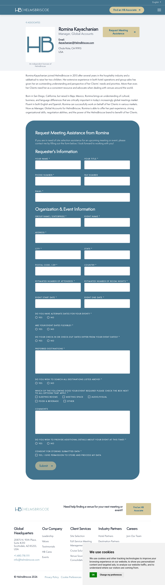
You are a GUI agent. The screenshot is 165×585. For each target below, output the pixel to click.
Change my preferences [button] (111, 575)
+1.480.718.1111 (22, 556)
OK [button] (93, 575)
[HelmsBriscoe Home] (32, 10)
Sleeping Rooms (48, 397)
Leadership (47, 537)
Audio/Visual (99, 397)
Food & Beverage (49, 401)
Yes (41, 318)
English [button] (155, 2)
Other (70, 401)
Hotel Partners (105, 537)
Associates (34, 23)
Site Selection (77, 537)
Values (45, 542)
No (52, 318)
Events (45, 558)
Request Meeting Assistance (118, 32)
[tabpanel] (82, 94)
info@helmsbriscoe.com (26, 560)
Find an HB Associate (125, 10)
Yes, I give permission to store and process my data (70, 455)
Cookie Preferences (71, 578)
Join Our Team (134, 537)
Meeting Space (74, 397)
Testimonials (48, 547)
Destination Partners (108, 542)
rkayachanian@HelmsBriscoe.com (76, 43)
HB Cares (47, 552)
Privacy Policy (52, 578)
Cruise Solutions (78, 551)
